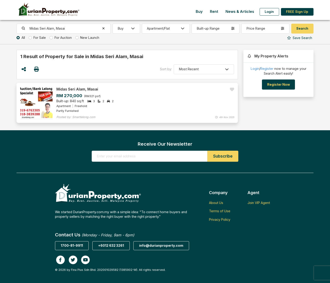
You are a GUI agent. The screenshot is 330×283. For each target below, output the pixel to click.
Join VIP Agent (259, 203)
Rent (214, 11)
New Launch (89, 38)
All (23, 38)
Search (299, 38)
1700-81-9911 (72, 245)
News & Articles (240, 11)
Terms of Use (219, 211)
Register (266, 69)
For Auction (63, 38)
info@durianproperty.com (161, 245)
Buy (199, 11)
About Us (216, 203)
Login (269, 12)
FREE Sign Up (297, 12)
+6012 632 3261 (111, 245)
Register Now (278, 84)
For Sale (39, 38)
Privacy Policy (219, 219)
